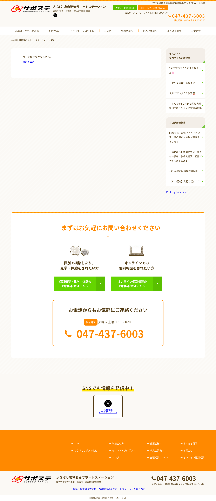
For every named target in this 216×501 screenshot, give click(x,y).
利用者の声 (54, 30)
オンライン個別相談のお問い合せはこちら (132, 283)
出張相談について (159, 457)
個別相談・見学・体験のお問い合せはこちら (75, 283)
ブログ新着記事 (177, 122)
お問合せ (196, 30)
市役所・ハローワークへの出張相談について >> (147, 13)
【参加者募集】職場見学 (182, 83)
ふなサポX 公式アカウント (108, 411)
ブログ (107, 30)
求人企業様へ (150, 30)
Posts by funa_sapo (176, 192)
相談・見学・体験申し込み (153, 7)
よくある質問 (174, 30)
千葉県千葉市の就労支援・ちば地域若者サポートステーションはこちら (108, 489)
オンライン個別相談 (125, 7)
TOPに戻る (28, 62)
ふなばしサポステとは (27, 30)
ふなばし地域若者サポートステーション (111, 498)
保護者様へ (127, 30)
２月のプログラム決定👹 (182, 93)
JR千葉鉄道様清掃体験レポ (183, 171)
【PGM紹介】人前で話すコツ (184, 181)
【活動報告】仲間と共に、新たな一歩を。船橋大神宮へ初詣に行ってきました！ (185, 156)
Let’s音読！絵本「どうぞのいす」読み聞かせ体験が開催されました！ (185, 137)
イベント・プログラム (82, 30)
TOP (76, 443)
